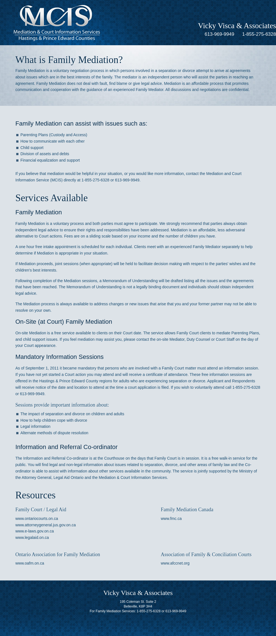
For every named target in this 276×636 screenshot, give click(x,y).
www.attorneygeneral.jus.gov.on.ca (45, 525)
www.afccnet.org (175, 563)
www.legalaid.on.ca (32, 537)
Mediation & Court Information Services (57, 22)
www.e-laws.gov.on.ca (34, 531)
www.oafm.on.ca (29, 563)
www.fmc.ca (171, 518)
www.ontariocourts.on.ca (36, 518)
